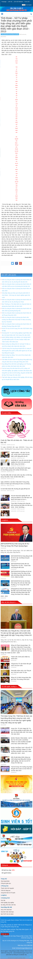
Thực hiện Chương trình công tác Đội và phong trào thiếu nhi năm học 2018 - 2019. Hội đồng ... (21, 505)
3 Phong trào (4, 886)
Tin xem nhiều (6, 413)
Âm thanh (29, 5)
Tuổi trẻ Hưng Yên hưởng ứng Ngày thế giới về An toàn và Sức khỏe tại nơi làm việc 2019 (21, 768)
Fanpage (3, 1)
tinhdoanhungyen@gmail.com (24, 948)
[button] (31, 14)
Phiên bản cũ (4, 934)
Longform (5, 520)
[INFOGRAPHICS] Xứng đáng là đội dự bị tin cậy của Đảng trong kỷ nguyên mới (21, 557)
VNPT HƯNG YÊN (20, 958)
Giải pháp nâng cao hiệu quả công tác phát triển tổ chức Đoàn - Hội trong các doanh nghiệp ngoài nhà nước (16, 295)
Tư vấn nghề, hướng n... (10, 686)
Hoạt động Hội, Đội (6, 907)
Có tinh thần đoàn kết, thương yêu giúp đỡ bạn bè (15, 488)
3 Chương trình (5, 898)
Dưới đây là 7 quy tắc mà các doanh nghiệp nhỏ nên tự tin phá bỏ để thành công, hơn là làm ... (21, 462)
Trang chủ (4, 878)
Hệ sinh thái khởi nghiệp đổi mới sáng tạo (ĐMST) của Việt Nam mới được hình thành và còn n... (21, 497)
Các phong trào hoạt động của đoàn (9, 34)
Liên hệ (10, 1)
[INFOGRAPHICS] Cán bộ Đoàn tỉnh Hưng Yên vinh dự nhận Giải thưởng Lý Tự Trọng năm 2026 (20, 582)
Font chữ (27, 1)
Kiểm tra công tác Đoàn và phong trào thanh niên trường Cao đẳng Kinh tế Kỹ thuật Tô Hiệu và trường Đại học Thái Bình (16, 320)
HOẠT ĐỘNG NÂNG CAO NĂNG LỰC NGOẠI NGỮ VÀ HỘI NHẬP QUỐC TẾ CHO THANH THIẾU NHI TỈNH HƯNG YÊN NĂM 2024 (16, 339)
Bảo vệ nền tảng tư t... (9, 602)
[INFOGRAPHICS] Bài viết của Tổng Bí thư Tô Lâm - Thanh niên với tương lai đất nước (21, 565)
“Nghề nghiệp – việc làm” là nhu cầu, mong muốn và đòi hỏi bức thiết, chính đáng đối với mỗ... (20, 454)
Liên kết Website (18, 1)
